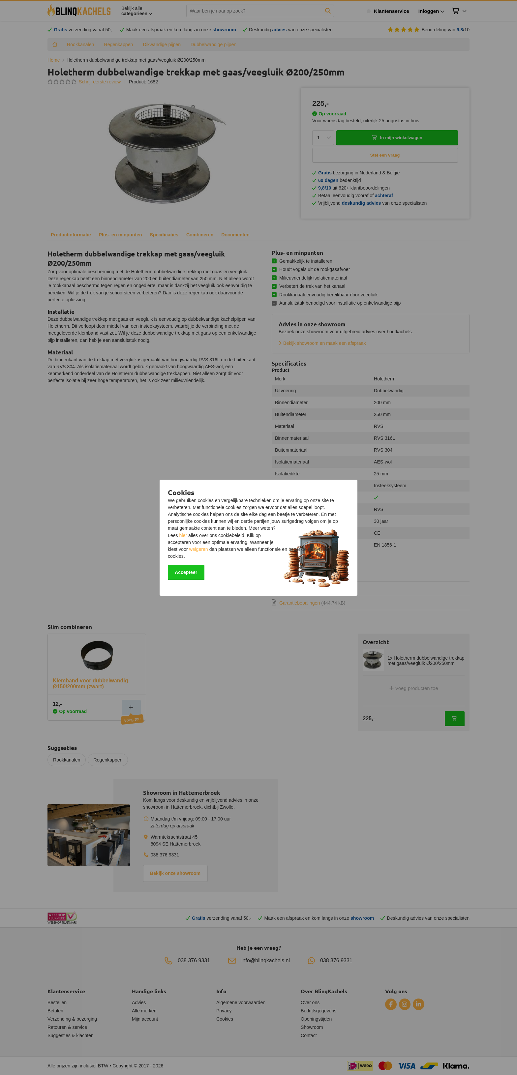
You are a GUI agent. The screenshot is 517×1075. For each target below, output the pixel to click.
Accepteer (186, 572)
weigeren (198, 549)
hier (183, 535)
